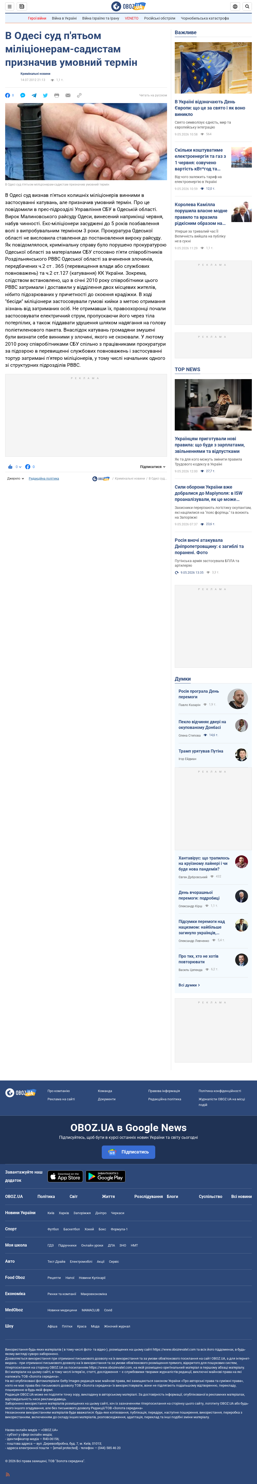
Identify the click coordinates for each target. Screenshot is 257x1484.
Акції (100, 1261)
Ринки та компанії (62, 1294)
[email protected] (65, 1448)
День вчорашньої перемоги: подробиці (199, 895)
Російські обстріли (159, 18)
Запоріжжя (82, 1213)
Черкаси (117, 1213)
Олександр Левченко (194, 941)
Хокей (89, 1229)
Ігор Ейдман (187, 759)
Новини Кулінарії (92, 1278)
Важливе (186, 32)
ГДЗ (51, 1245)
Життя (108, 1196)
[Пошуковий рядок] (247, 6)
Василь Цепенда (191, 970)
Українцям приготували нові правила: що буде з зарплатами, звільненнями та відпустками (210, 445)
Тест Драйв (56, 1261)
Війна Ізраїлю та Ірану (100, 18)
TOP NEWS (187, 369)
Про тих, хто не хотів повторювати (198, 959)
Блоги (172, 1196)
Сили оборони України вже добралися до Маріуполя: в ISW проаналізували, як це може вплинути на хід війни (209, 493)
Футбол (53, 1229)
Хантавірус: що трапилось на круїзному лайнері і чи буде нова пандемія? (204, 864)
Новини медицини (62, 1310)
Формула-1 (119, 1229)
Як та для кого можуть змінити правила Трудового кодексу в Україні (208, 461)
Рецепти (54, 1278)
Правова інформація (164, 1091)
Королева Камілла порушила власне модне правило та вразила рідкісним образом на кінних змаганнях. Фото (201, 214)
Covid (108, 1310)
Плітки (67, 1326)
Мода (95, 1326)
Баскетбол (71, 1229)
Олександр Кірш (190, 906)
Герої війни (37, 18)
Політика (46, 1196)
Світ (74, 1196)
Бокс (102, 1229)
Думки (183, 679)
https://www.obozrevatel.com (174, 1349)
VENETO (132, 18)
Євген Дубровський (193, 877)
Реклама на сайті (61, 1099)
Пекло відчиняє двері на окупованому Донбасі (202, 724)
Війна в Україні (64, 18)
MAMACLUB (90, 1310)
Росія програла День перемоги (199, 694)
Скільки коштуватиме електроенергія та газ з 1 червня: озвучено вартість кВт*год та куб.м (200, 159)
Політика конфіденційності (220, 1091)
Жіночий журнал (117, 1326)
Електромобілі (81, 1261)
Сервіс (114, 1261)
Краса (81, 1326)
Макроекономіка (94, 1294)
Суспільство (210, 1196)
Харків (64, 1213)
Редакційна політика (44, 478)
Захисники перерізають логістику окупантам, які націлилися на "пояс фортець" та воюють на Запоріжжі (213, 512)
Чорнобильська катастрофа (205, 18)
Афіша (52, 1326)
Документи (107, 1099)
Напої (70, 1278)
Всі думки (188, 985)
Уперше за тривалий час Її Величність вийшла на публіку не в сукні (200, 236)
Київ (51, 1213)
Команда (105, 1091)
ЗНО (123, 1245)
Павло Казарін (189, 705)
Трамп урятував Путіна (201, 751)
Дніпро (100, 1213)
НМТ (134, 1245)
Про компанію (59, 1091)
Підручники (67, 1245)
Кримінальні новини (35, 74)
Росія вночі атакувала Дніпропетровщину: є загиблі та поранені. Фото (209, 546)
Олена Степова (190, 735)
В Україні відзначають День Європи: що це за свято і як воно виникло (210, 108)
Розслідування (148, 1196)
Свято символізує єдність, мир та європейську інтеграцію (203, 124)
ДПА (111, 1245)
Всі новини (241, 1196)
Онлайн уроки (92, 1245)
